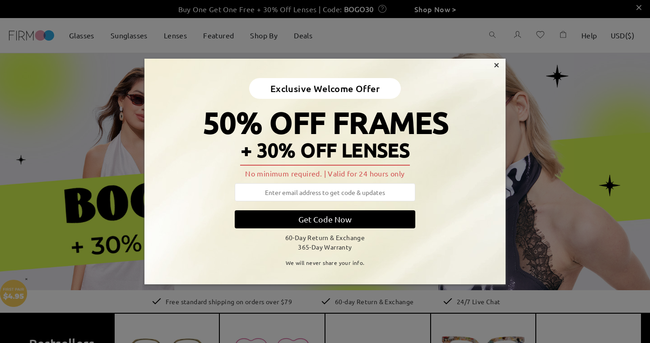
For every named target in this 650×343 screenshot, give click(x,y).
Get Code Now (325, 219)
